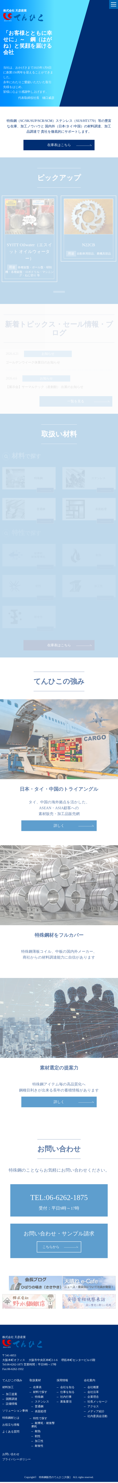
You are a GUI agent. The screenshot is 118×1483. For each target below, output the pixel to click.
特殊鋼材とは (10, 1418)
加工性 (39, 1442)
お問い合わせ (10, 1455)
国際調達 (11, 1399)
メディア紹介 (95, 1412)
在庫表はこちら (59, 145)
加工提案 (11, 1395)
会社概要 (93, 1388)
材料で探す (40, 1393)
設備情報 (11, 1404)
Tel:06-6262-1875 (12, 1365)
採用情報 (62, 1381)
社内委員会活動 (97, 1417)
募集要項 (66, 1402)
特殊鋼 (39, 1397)
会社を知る (67, 1388)
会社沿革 (93, 1393)
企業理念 (93, 1397)
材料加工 (8, 1388)
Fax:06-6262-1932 (12, 1370)
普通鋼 (39, 1407)
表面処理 (40, 1412)
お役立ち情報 (10, 1425)
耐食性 (39, 1446)
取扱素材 (35, 1381)
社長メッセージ (97, 1402)
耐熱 (38, 1432)
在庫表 (37, 1388)
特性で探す (40, 1419)
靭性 (38, 1437)
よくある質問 (10, 1432)
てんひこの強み (12, 1381)
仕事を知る (67, 1393)
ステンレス (42, 1402)
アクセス (93, 1407)
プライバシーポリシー (16, 1460)
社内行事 (66, 1397)
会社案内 (89, 1381)
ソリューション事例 (15, 1411)
